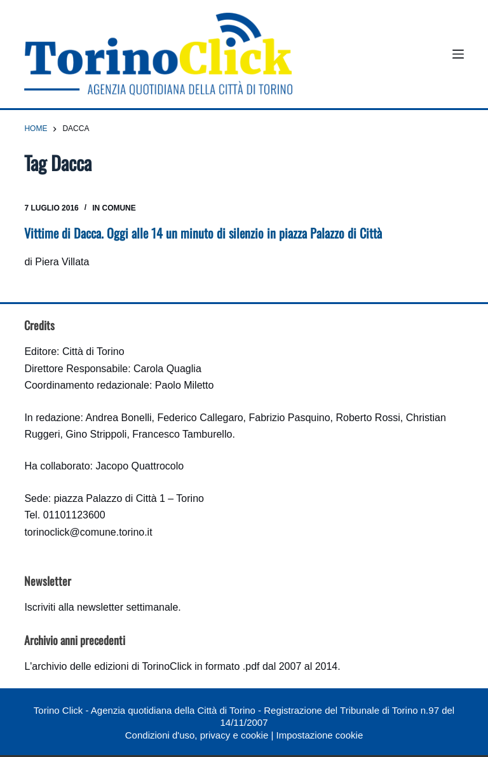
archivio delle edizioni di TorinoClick (111, 666)
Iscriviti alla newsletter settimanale (101, 607)
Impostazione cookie (319, 735)
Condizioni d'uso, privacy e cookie (196, 735)
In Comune (114, 208)
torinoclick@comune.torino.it (88, 532)
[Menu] (458, 54)
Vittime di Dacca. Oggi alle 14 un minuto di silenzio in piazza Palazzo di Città (203, 232)
